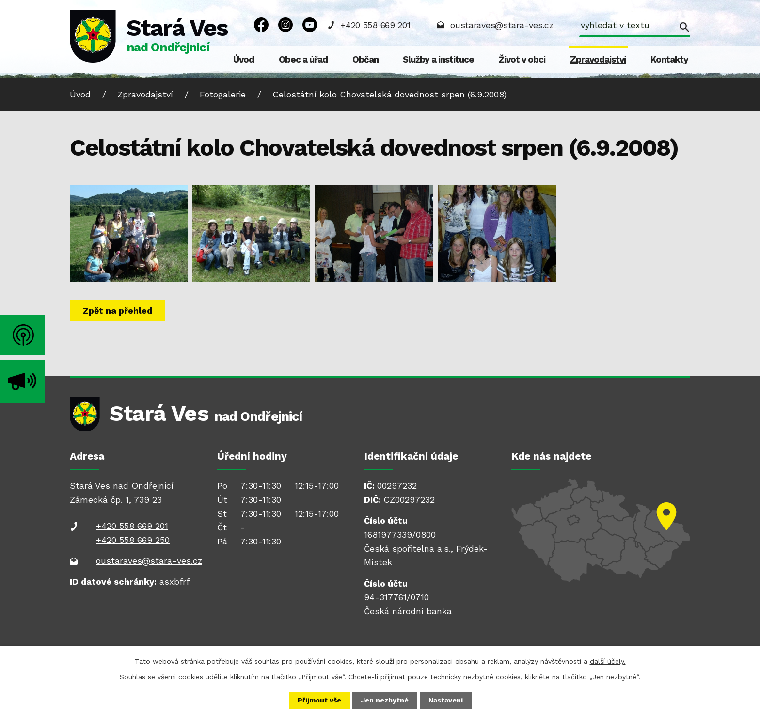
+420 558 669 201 (375, 25)
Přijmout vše (319, 700)
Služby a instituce (438, 59)
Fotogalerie (223, 94)
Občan (365, 59)
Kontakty (669, 59)
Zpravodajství (598, 59)
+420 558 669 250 (133, 540)
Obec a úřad (303, 59)
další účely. (608, 661)
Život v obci (522, 59)
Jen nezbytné (385, 700)
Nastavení (445, 700)
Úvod (243, 59)
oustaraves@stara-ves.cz (501, 25)
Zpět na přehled (117, 310)
